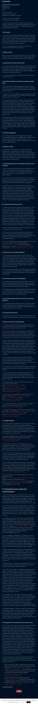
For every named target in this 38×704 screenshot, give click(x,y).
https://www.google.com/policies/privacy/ (19, 667)
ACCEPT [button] (28, 702)
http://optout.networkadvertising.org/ (11, 244)
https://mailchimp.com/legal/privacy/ (22, 526)
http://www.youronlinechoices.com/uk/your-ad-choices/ (21, 247)
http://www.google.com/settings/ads (18, 482)
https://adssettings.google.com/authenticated (13, 413)
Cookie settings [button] (22, 702)
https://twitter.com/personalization (11, 397)
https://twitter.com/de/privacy (20, 396)
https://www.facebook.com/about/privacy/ (14, 385)
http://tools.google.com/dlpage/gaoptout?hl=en (14, 471)
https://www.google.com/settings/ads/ (14, 669)
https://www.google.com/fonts (12, 679)
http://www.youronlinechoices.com (15, 388)
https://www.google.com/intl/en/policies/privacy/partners (18, 478)
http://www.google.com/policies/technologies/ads (15, 481)
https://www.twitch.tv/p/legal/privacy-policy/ (14, 406)
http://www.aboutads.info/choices (23, 246)
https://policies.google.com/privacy (25, 411)
